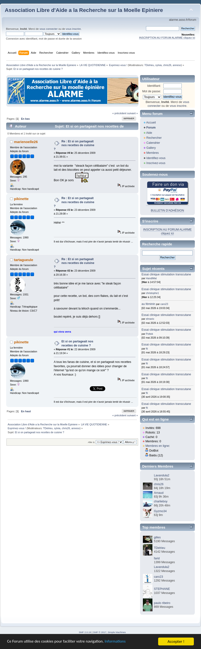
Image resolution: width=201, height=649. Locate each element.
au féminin (148, 304)
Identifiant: (154, 86)
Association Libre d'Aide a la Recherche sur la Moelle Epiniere (84, 10)
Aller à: (91, 442)
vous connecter (49, 28)
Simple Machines (117, 632)
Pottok (149, 333)
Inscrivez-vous (155, 163)
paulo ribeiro (162, 603)
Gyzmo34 (160, 511)
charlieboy (160, 501)
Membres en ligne (157, 446)
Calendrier (153, 142)
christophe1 (152, 293)
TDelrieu (149, 65)
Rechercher (153, 137)
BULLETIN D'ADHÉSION (167, 210)
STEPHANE (162, 589)
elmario (150, 318)
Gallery (151, 147)
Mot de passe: (151, 91)
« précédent (119, 113)
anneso (177, 65)
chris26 (167, 65)
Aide (149, 132)
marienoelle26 (26, 142)
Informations (115, 641)
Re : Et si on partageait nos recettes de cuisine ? (74, 145)
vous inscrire (73, 28)
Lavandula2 (161, 475)
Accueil (151, 122)
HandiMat (151, 278)
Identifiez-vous (155, 158)
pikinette (21, 199)
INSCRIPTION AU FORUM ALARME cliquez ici (167, 37)
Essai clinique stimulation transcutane (166, 274)
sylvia (158, 65)
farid (157, 558)
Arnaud (158, 492)
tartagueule (23, 260)
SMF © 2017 (99, 632)
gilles (157, 537)
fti (147, 348)
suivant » (132, 113)
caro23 (164, 304)
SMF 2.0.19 (85, 632)
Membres (152, 153)
